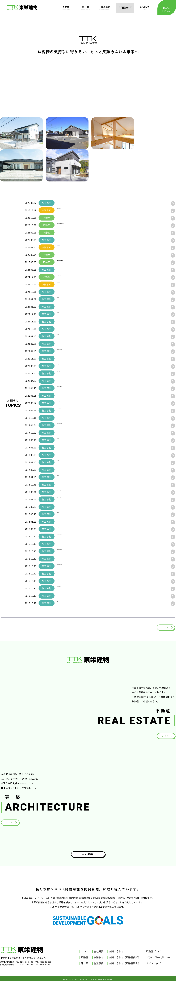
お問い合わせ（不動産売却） (124, 956)
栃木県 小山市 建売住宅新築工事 (75, 529)
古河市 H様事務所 (67, 455)
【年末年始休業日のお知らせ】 (73, 210)
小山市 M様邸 (64, 269)
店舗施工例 (62, 603)
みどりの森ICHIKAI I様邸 (70, 499)
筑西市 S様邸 (64, 462)
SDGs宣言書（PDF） (88, 928)
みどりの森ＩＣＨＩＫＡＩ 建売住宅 (76, 425)
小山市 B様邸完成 (67, 306)
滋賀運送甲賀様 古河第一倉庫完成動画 (76, 358)
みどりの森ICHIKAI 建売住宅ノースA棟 (77, 380)
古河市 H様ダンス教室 (69, 432)
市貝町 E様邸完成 (66, 314)
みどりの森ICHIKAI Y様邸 (70, 506)
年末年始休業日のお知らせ (70, 284)
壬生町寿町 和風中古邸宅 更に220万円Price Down (84, 217)
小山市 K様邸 (64, 477)
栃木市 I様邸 (64, 521)
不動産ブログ (125, 7)
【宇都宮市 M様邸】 (68, 240)
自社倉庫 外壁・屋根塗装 (70, 292)
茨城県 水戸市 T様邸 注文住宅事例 (77, 544)
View (165, 627)
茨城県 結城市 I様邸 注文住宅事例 (76, 551)
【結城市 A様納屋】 (68, 203)
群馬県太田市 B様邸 (68, 373)
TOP (83, 950)
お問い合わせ (166, 10)
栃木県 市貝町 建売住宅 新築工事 (76, 566)
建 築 (85, 7)
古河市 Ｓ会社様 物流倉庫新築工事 (75, 418)
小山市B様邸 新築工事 (69, 403)
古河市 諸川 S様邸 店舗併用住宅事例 (78, 595)
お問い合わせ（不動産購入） (124, 962)
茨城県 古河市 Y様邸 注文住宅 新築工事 (80, 573)
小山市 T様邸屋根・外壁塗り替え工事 (77, 351)
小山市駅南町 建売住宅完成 (72, 410)
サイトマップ (153, 962)
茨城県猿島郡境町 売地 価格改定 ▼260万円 (81, 232)
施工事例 (98, 962)
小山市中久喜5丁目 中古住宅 (72, 254)
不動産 (66, 7)
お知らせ (144, 7)
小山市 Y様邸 (64, 469)
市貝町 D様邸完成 (67, 343)
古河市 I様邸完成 (66, 329)
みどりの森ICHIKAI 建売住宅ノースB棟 (78, 388)
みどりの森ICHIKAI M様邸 (71, 492)
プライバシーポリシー (158, 956)
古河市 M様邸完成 (67, 321)
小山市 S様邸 (64, 514)
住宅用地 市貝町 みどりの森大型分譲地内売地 (82, 262)
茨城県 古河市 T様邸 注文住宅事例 (77, 536)
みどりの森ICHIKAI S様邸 (71, 484)
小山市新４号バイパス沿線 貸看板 (75, 277)
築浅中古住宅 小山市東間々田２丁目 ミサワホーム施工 (86, 225)
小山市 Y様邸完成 (66, 336)
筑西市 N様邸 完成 (68, 366)
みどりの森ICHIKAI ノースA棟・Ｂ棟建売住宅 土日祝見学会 (88, 395)
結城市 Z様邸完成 (67, 299)
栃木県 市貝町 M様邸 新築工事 (75, 581)
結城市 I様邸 (64, 447)
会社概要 (105, 7)
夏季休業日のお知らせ (68, 247)
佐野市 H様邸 (64, 440)
